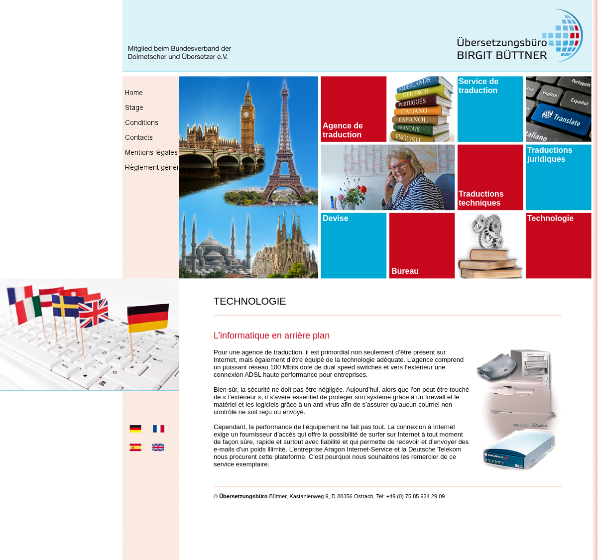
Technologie (550, 218)
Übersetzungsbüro (243, 496)
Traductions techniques (481, 198)
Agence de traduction (343, 130)
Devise (336, 218)
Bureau (405, 271)
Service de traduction (478, 86)
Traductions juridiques (550, 154)
